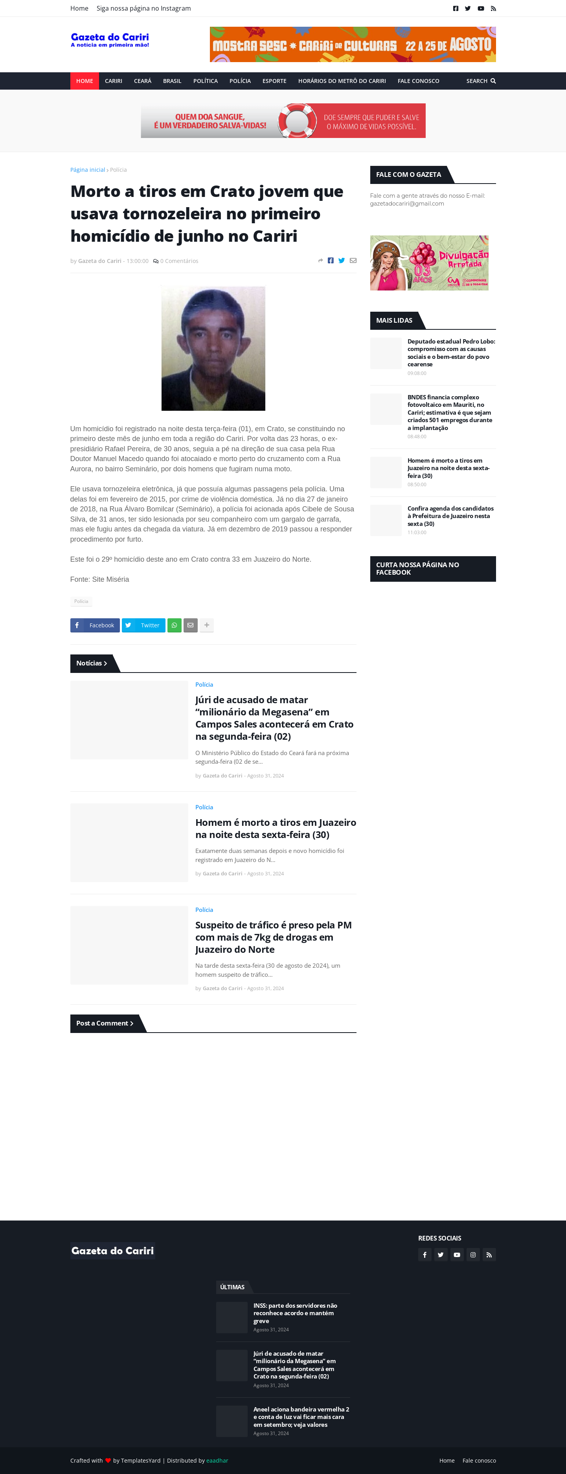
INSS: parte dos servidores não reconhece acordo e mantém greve (295, 1313)
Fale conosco (479, 1460)
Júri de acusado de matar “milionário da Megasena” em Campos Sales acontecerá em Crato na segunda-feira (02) (274, 718)
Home (79, 8)
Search (477, 81)
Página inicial (87, 169)
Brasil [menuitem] (172, 81)
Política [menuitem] (205, 81)
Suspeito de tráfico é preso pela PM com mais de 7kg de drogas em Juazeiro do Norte (273, 937)
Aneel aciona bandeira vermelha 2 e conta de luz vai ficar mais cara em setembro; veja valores (301, 1417)
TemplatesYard (141, 1460)
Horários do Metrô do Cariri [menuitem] (342, 81)
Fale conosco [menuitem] (418, 81)
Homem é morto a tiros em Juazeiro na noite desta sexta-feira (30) (276, 828)
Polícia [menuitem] (240, 81)
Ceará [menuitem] (142, 81)
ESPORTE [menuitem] (275, 81)
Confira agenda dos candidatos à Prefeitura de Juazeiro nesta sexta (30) (451, 516)
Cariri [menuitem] (113, 81)
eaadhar (217, 1460)
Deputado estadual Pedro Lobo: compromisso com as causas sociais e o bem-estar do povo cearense (451, 353)
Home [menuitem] (84, 81)
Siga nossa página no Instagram (144, 8)
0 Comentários (179, 261)
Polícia (118, 169)
